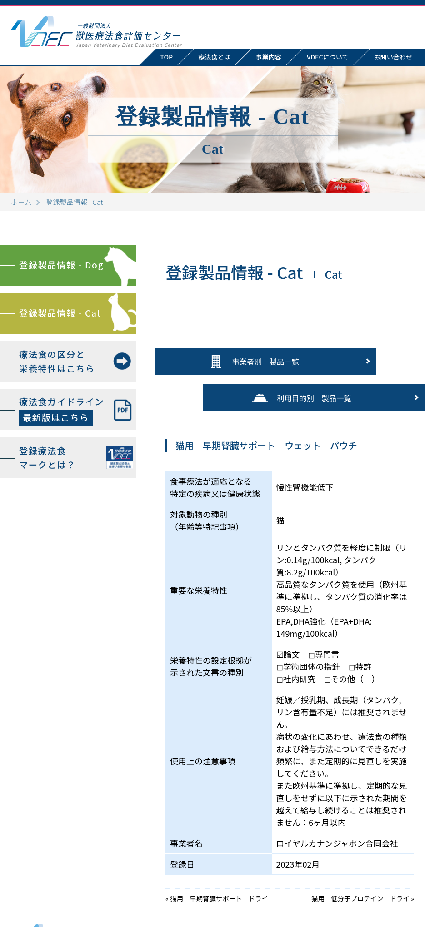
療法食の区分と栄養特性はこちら (57, 361)
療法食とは (214, 56)
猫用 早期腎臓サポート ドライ (219, 854)
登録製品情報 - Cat (60, 313)
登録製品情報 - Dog (61, 264)
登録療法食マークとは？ (47, 457)
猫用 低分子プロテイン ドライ (360, 854)
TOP (166, 56)
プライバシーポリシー (385, 900)
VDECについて (328, 56)
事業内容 (268, 56)
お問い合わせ (399, 889)
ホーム (21, 202)
